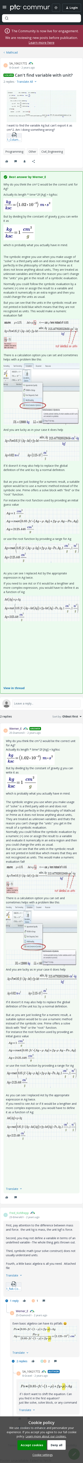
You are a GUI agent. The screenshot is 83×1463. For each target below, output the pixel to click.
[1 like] (35, 1300)
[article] (41, 963)
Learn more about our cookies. (46, 1436)
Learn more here (41, 42)
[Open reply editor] (41, 703)
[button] (4, 8)
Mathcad (12, 52)
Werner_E (15, 728)
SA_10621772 (18, 63)
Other (32, 151)
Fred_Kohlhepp (19, 1213)
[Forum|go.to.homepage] (27, 7)
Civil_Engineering (52, 151)
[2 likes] (45, 1361)
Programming (14, 151)
